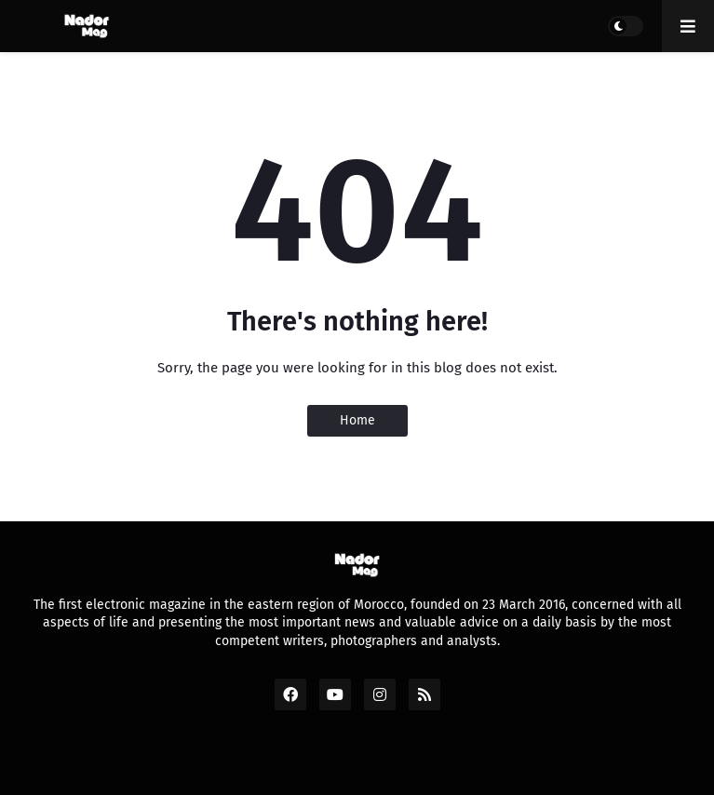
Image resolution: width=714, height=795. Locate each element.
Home (357, 420)
